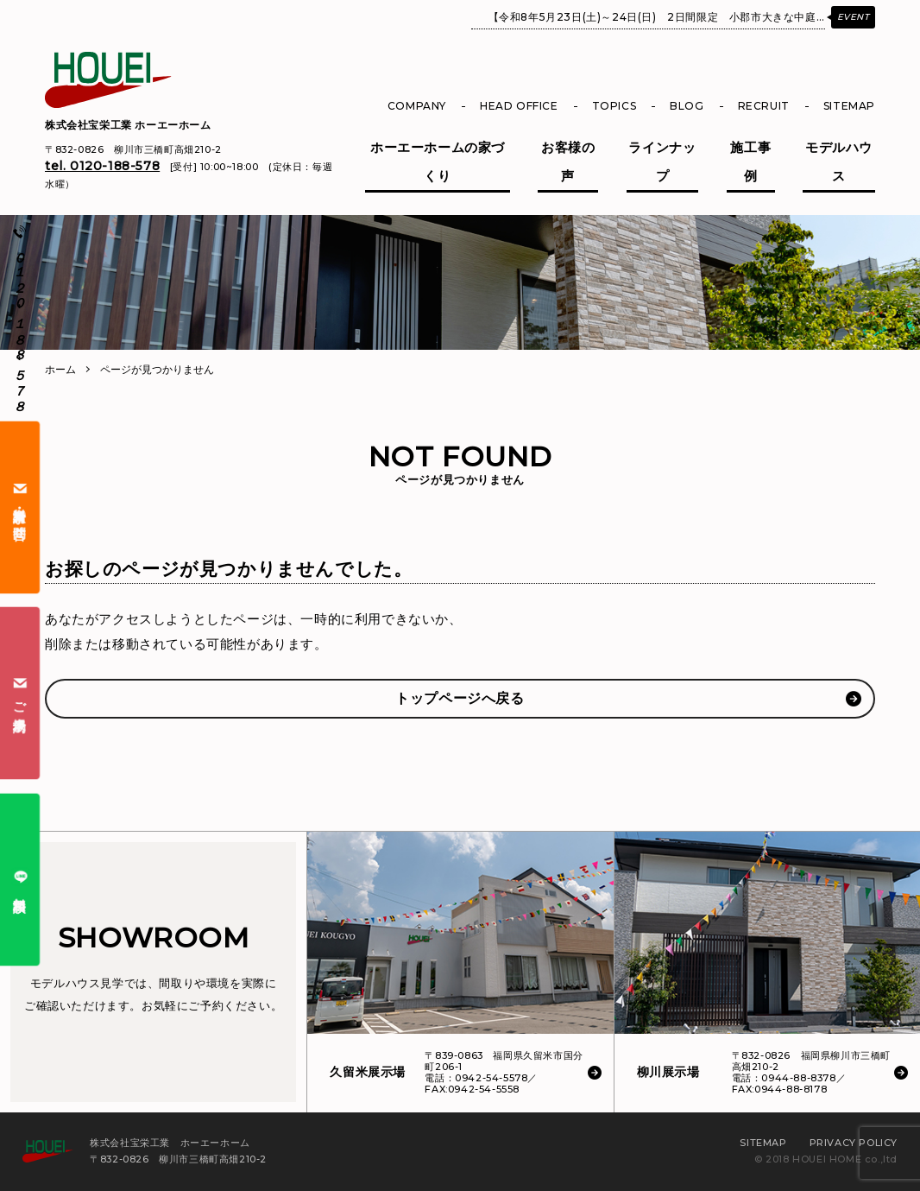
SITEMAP (849, 105)
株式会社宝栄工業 (128, 124)
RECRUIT (764, 105)
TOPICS (614, 105)
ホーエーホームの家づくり (437, 161)
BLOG (686, 105)
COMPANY (417, 105)
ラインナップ (662, 161)
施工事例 (750, 161)
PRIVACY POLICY (854, 1143)
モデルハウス (839, 161)
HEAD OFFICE (519, 105)
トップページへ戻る (459, 698)
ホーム (60, 369)
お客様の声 (568, 161)
